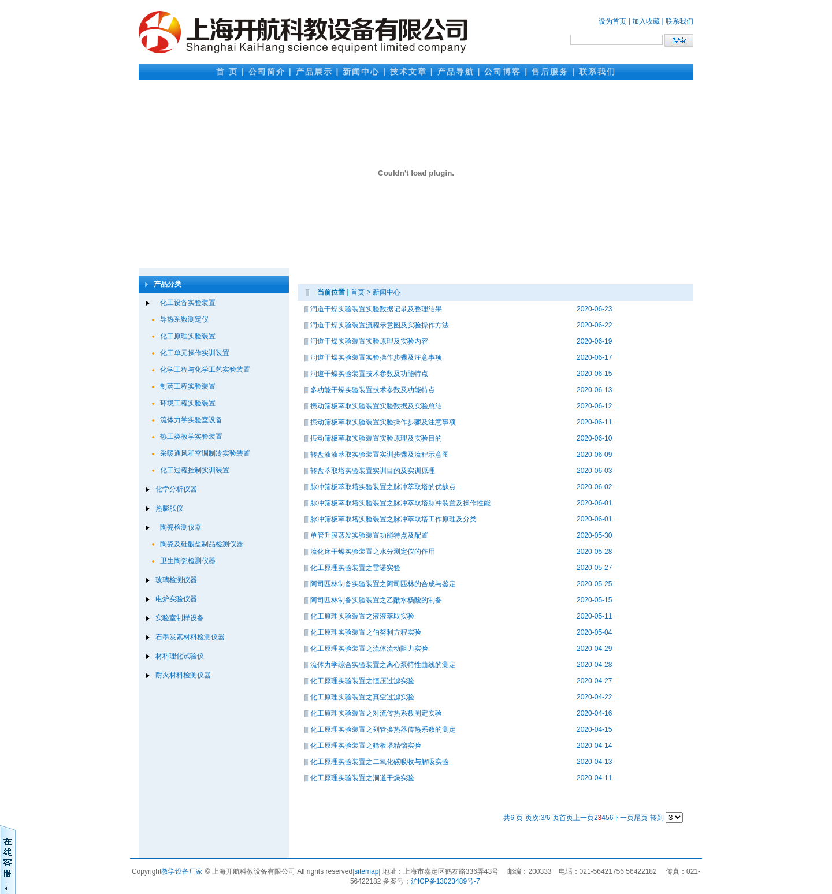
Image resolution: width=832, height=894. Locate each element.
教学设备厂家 (182, 871)
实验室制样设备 (179, 618)
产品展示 (314, 71)
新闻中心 (361, 71)
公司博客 (502, 71)
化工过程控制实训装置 (194, 470)
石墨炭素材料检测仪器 (190, 637)
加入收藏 (646, 21)
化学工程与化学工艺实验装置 (205, 370)
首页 (358, 292)
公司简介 (266, 71)
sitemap (366, 871)
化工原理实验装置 (188, 336)
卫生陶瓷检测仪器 (188, 561)
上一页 (583, 818)
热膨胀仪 (169, 508)
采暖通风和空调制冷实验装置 (205, 453)
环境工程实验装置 (188, 403)
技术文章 (408, 71)
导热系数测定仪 (184, 319)
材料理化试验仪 (179, 656)
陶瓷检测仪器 (181, 527)
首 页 (227, 71)
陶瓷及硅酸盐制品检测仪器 (201, 544)
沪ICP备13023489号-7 (445, 881)
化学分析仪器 (176, 489)
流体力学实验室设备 (191, 420)
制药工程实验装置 (188, 386)
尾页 (641, 818)
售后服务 (550, 71)
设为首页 (612, 21)
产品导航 (455, 71)
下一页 (623, 818)
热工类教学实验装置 (191, 437)
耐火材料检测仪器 (183, 675)
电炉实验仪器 (176, 599)
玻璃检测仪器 (176, 580)
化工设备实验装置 (188, 303)
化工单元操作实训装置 (194, 353)
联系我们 (679, 21)
